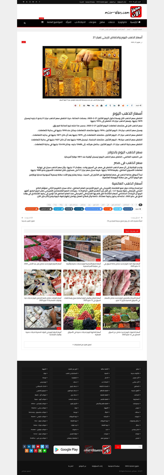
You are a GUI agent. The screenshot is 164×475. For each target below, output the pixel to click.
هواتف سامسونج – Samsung (37, 412)
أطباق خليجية (135, 390)
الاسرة (106, 373)
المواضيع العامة (55, 22)
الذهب (102, 205)
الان (108, 205)
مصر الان (24, 471)
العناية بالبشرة (104, 395)
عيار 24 (49, 205)
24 (132, 205)
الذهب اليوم (96, 205)
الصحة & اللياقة (104, 386)
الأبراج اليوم (73, 403)
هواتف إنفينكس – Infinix (38, 403)
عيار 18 (61, 205)
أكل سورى (136, 377)
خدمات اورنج (73, 386)
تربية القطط (105, 425)
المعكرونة (136, 399)
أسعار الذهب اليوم (116, 205)
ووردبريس (43, 382)
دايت (106, 429)
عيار (66, 205)
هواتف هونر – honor (40, 433)
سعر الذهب (83, 205)
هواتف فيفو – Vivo (40, 421)
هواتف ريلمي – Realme (39, 408)
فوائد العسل (73, 433)
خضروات (74, 429)
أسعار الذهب (126, 205)
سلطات (137, 412)
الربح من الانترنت (72, 369)
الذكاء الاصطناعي (41, 386)
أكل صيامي (135, 382)
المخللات (136, 395)
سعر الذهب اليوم (74, 205)
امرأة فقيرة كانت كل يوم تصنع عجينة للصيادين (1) (124, 221)
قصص (137, 438)
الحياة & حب (80, 22)
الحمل (106, 377)
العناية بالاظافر (104, 390)
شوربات (137, 416)
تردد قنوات (74, 425)
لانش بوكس (135, 429)
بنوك (75, 408)
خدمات (111, 22)
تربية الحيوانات (104, 421)
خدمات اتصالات (72, 399)
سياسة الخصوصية (90, 2)
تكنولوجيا (122, 22)
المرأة (68, 22)
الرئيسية (135, 22)
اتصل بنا (82, 2)
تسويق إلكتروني (41, 390)
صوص (137, 408)
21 (136, 205)
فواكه (137, 433)
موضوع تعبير (104, 438)
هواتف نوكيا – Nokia (40, 425)
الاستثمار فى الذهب (71, 373)
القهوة (106, 408)
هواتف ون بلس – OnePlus (38, 438)
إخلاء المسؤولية (121, 2)
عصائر (137, 425)
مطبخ (102, 22)
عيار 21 (55, 205)
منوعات (92, 22)
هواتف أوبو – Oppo (40, 399)
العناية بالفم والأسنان (102, 403)
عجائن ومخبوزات (134, 421)
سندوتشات (136, 403)
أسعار (23, 42)
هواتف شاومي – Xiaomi (38, 416)
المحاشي (136, 386)
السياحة (106, 416)
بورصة (75, 412)
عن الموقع (113, 2)
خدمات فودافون (72, 390)
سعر (89, 205)
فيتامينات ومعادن (72, 438)
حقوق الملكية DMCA (102, 2)
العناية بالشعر (104, 399)
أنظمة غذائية (104, 369)
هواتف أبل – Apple (40, 395)
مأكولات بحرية (135, 373)
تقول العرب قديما (28, 221)
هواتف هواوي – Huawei (38, 429)
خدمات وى (74, 395)
